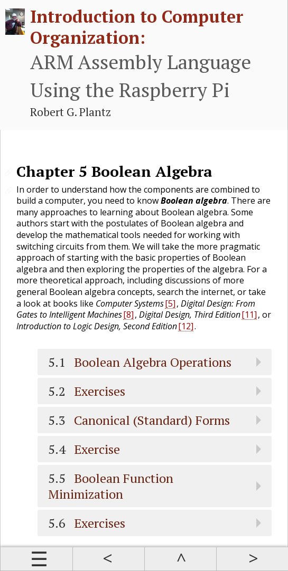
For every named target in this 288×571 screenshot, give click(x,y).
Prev (108, 558)
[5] (170, 303)
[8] (128, 314)
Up (180, 558)
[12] (185, 326)
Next (252, 558)
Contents (36, 558)
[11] (249, 314)
